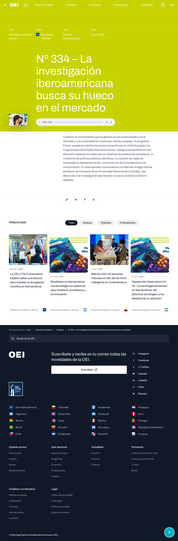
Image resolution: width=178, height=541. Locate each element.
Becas (134, 470)
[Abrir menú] (5, 5)
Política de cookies (60, 506)
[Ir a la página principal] (14, 5)
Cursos (135, 464)
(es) (172, 4)
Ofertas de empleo (18, 495)
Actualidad (147, 4)
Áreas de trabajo (44, 4)
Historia (13, 459)
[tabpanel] (89, 274)
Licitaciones (15, 501)
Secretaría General (43, 330)
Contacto (13, 518)
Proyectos (56, 464)
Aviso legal (56, 501)
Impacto (55, 476)
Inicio (28, 330)
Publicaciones (121, 4)
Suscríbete (89, 369)
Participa (13, 506)
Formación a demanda (142, 459)
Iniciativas (70, 4)
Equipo (12, 464)
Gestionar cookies (60, 512)
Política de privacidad (61, 495)
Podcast (60, 330)
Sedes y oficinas (17, 470)
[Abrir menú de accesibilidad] (169, 532)
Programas (56, 459)
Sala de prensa (16, 512)
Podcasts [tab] (106, 222)
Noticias (95, 459)
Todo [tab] (71, 222)
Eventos (95, 453)
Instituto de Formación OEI (144, 453)
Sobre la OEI (15, 453)
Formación (95, 4)
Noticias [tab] (87, 222)
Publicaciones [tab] (127, 222)
